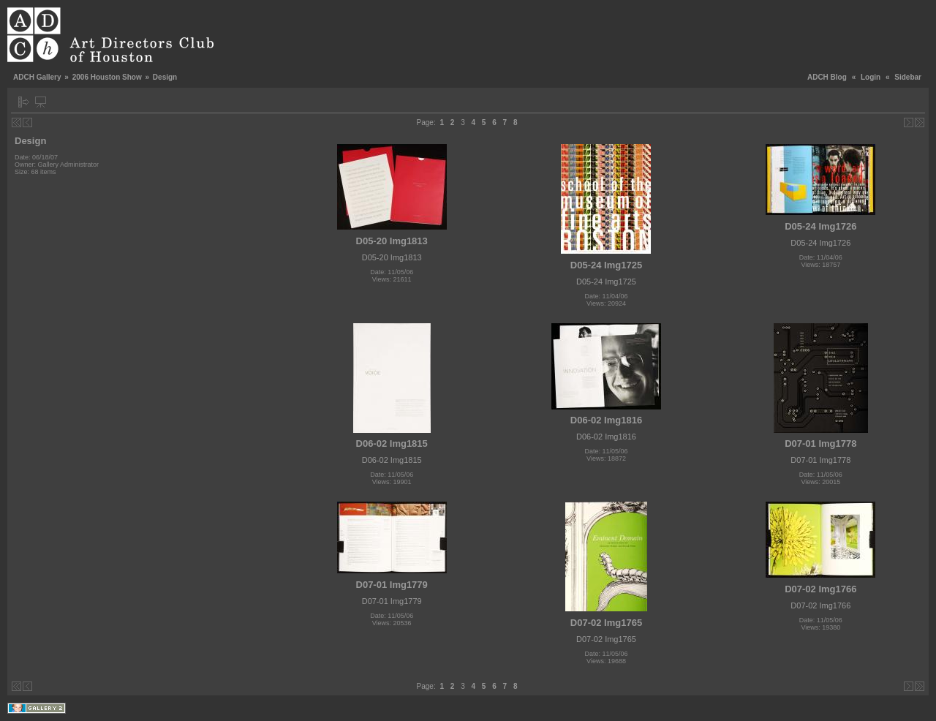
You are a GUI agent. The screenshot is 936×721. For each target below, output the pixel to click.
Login (870, 77)
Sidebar (907, 77)
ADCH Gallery (37, 77)
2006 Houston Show (107, 77)
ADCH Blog (827, 77)
